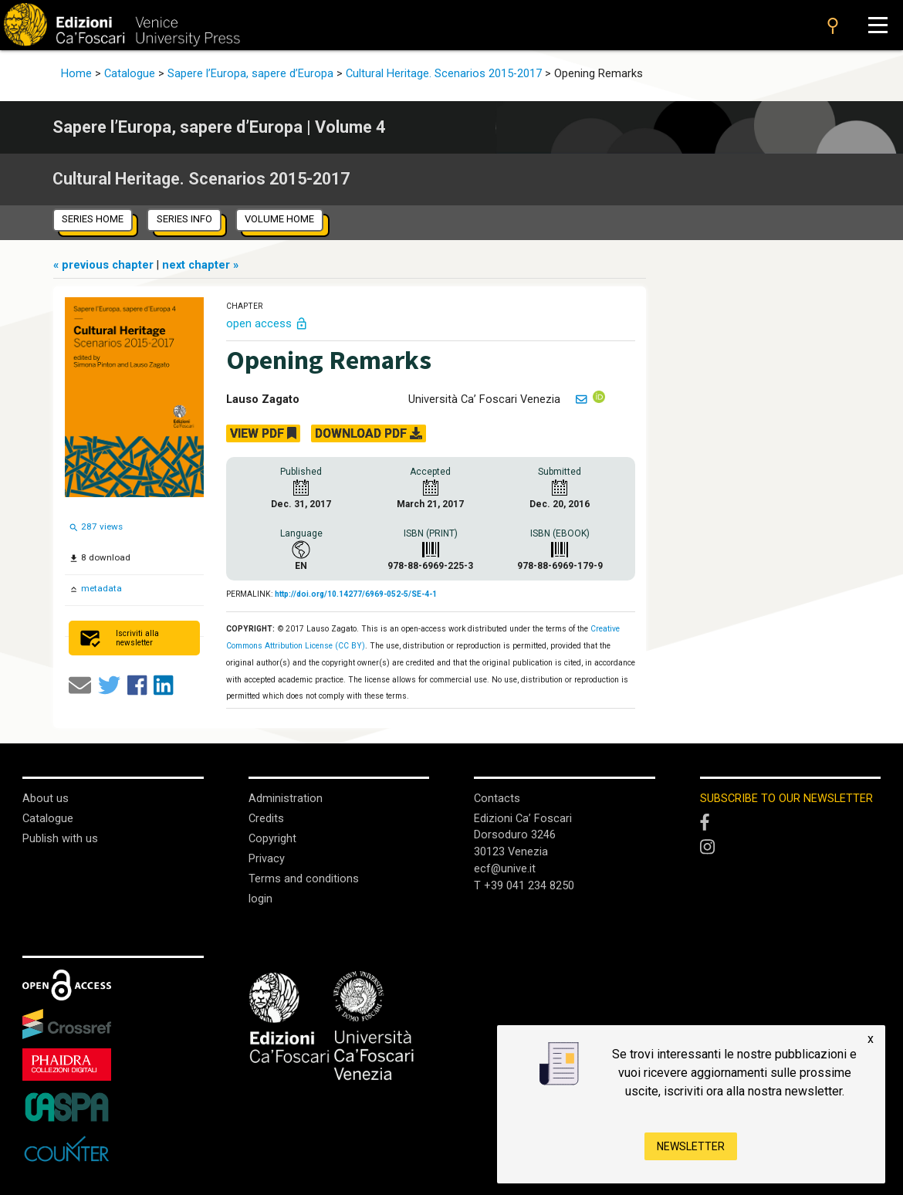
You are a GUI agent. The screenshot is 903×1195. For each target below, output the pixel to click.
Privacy (267, 858)
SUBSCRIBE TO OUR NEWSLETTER (786, 798)
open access (267, 323)
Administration (286, 798)
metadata (100, 588)
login (260, 899)
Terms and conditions (304, 878)
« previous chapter (105, 265)
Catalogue (129, 73)
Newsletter (691, 1146)
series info (184, 219)
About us (45, 798)
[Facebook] (790, 823)
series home (92, 219)
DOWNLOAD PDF (368, 433)
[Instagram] (790, 848)
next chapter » (200, 265)
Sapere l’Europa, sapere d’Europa (250, 73)
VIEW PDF (263, 433)
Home (76, 73)
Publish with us (60, 838)
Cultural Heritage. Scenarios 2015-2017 (444, 73)
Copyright (272, 838)
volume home (279, 219)
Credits (266, 818)
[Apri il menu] (877, 25)
